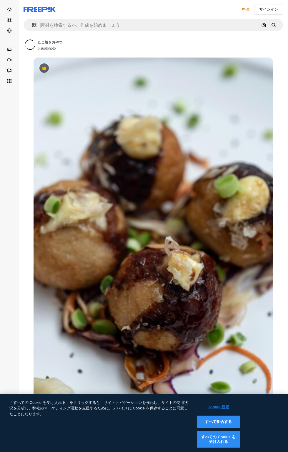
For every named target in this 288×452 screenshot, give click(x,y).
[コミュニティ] (9, 30)
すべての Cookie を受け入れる (218, 443)
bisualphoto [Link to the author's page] (47, 48)
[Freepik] (40, 9)
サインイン (268, 9)
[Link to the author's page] (30, 44)
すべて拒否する (218, 426)
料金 (246, 9)
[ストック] (9, 20)
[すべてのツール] (9, 81)
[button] (32, 25)
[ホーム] (9, 9)
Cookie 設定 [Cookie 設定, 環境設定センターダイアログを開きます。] (218, 411)
